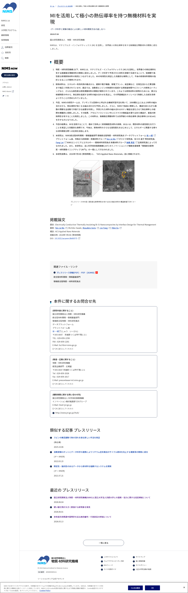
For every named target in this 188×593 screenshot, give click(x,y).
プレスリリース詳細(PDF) (74, 272)
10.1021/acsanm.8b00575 (66, 238)
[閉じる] (184, 588)
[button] (103, 543)
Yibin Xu (115, 227)
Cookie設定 (135, 588)
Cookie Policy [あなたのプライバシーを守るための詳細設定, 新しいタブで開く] (44, 591)
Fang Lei (60, 142)
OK (152, 588)
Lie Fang (104, 227)
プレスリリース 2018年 (65, 6)
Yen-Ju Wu (111, 138)
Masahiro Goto (89, 227)
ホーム (52, 6)
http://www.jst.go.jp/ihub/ (66, 412)
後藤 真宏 (130, 142)
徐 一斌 (150, 135)
